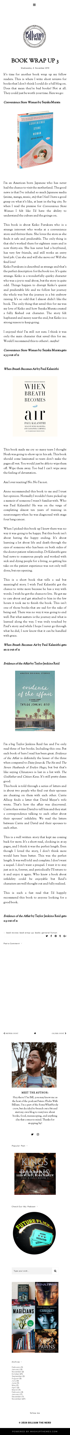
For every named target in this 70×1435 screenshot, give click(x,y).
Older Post (59, 1033)
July (14, 1381)
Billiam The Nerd (39, 1422)
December (16, 1396)
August (15, 1378)
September (17, 1376)
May (14, 1385)
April (14, 1387)
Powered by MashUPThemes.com (35, 1431)
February (16, 1367)
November (16, 1371)
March (15, 1390)
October (15, 1374)
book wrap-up (27, 932)
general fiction (49, 932)
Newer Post (11, 1033)
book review (12, 932)
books (38, 932)
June (14, 1383)
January (16, 1369)
